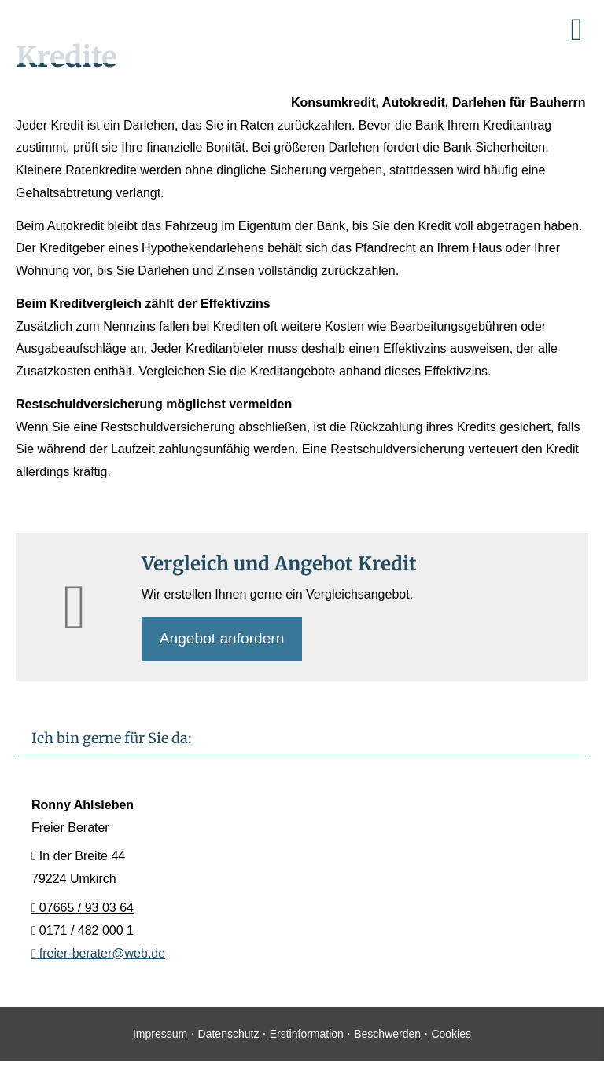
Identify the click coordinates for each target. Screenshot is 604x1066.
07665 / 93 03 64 (82, 908)
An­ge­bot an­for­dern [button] (223, 639)
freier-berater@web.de (98, 954)
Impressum (160, 1035)
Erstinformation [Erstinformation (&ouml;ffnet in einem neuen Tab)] (307, 1035)
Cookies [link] (451, 1035)
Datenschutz (229, 1035)
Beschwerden (387, 1035)
